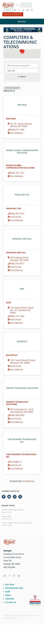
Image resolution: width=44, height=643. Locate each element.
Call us (26, 5)
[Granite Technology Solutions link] (22, 388)
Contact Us (10, 602)
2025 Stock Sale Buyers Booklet (12, 510)
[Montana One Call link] (22, 239)
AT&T (8, 302)
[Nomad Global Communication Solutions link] (22, 151)
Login (8, 10)
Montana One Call (16, 252)
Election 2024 (6, 516)
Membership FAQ (14, 588)
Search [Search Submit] (22, 76)
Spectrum (11, 118)
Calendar (9, 598)
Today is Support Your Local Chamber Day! (16, 523)
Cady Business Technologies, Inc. (21, 455)
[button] (23, 52)
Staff (7, 591)
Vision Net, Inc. (14, 208)
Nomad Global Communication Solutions (20, 166)
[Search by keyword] (22, 65)
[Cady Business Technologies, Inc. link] (22, 440)
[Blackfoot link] (22, 341)
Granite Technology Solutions (17, 403)
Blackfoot (12, 355)
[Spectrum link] (22, 105)
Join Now (9, 584)
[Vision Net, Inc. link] (22, 194)
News (8, 595)
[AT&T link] (22, 289)
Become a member (12, 14)
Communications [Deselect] (12, 88)
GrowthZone (28, 481)
